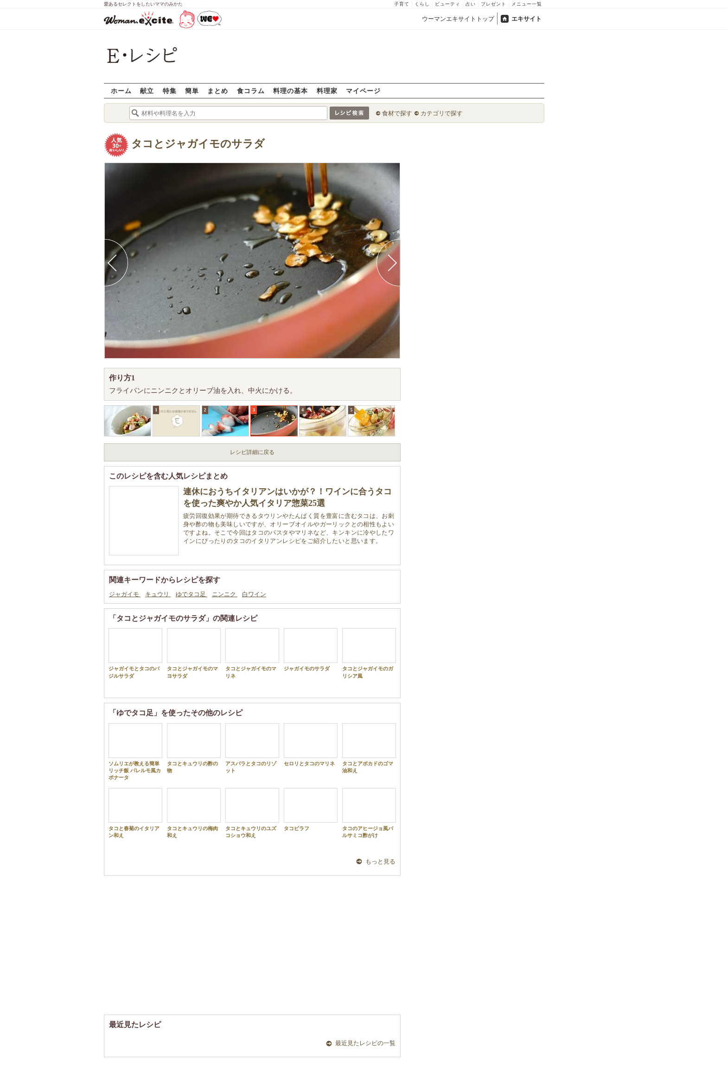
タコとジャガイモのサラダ (198, 144)
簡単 (192, 90)
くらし (422, 3)
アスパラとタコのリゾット (252, 748)
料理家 (327, 90)
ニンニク (224, 594)
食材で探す (397, 113)
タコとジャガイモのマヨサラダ (194, 653)
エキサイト (526, 18)
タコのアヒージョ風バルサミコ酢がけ (369, 813)
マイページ (363, 90)
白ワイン (254, 594)
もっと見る (380, 861)
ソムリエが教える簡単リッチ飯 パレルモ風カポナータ (135, 752)
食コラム (251, 90)
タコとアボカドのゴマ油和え (369, 748)
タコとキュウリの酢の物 (194, 748)
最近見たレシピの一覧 (365, 1043)
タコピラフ (311, 809)
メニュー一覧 (526, 3)
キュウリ (158, 594)
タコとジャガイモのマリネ (252, 653)
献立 (147, 90)
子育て (401, 3)
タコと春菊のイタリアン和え (135, 813)
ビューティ (447, 3)
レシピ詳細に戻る (252, 452)
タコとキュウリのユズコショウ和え (252, 813)
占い (471, 3)
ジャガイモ (124, 594)
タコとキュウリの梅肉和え (194, 813)
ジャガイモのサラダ (311, 649)
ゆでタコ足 (191, 594)
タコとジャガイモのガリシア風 (369, 653)
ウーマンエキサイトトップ (458, 18)
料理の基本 (290, 90)
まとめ (217, 90)
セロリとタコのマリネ (311, 744)
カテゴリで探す (442, 113)
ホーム (121, 90)
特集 (170, 90)
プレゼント (493, 3)
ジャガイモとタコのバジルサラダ (135, 653)
